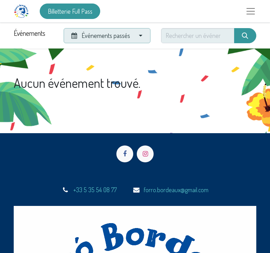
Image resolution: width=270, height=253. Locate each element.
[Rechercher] (245, 35)
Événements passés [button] (101, 35)
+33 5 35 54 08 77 (95, 190)
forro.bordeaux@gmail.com (176, 190)
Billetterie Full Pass (70, 11)
